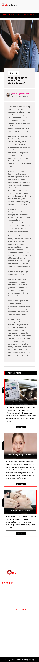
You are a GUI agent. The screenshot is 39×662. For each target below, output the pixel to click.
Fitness (16, 630)
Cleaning (17, 622)
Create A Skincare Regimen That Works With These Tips (21, 455)
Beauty (3, 445)
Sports (16, 649)
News (3, 390)
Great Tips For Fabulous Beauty (20, 511)
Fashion (17, 627)
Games (12, 14)
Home (4, 587)
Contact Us (6, 590)
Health (16, 640)
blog (16, 616)
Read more (21, 427)
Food (16, 632)
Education (18, 624)
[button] (35, 5)
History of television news (21, 402)
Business (17, 619)
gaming (17, 638)
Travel (16, 651)
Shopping (17, 646)
